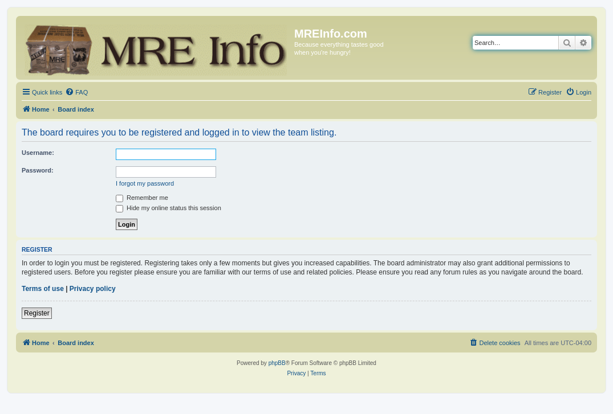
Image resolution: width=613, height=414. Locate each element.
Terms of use (43, 289)
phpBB (277, 363)
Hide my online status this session (168, 207)
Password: (38, 170)
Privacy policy (93, 289)
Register (37, 313)
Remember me (142, 197)
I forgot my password (145, 183)
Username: (38, 152)
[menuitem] (76, 92)
